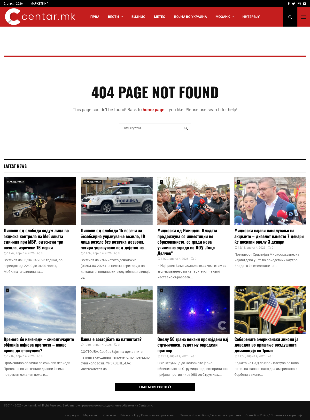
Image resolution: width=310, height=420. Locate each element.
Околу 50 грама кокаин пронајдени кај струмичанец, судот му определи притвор (192, 345)
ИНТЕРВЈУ (251, 17)
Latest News (15, 166)
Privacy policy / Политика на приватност (148, 415)
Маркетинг (90, 415)
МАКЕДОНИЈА (15, 181)
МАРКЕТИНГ (39, 3)
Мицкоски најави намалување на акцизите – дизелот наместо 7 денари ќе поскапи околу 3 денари (269, 236)
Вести (113, 17)
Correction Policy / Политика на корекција (274, 415)
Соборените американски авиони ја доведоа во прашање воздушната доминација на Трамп (266, 345)
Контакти (109, 415)
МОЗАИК (223, 17)
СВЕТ (241, 290)
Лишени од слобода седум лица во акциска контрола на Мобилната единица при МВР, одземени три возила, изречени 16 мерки (36, 238)
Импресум (71, 415)
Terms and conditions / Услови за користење (210, 415)
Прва (94, 17)
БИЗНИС (138, 17)
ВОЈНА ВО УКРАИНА (190, 17)
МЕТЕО (159, 17)
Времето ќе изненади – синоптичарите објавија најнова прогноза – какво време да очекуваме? (39, 345)
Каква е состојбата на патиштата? (111, 339)
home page (153, 109)
